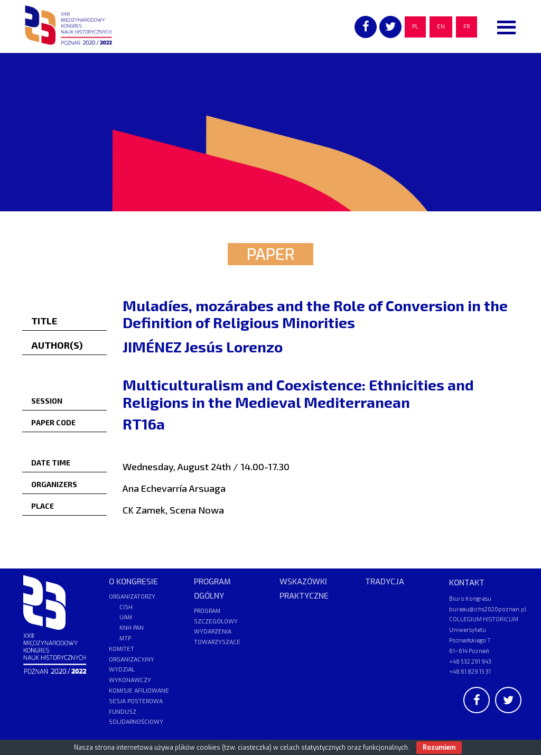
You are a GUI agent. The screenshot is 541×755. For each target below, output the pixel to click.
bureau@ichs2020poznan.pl (487, 608)
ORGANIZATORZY (132, 597)
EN (441, 27)
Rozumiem (439, 747)
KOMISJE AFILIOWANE (139, 691)
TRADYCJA (384, 581)
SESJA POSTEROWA (136, 701)
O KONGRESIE (133, 581)
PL (415, 27)
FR (466, 27)
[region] (270, 132)
